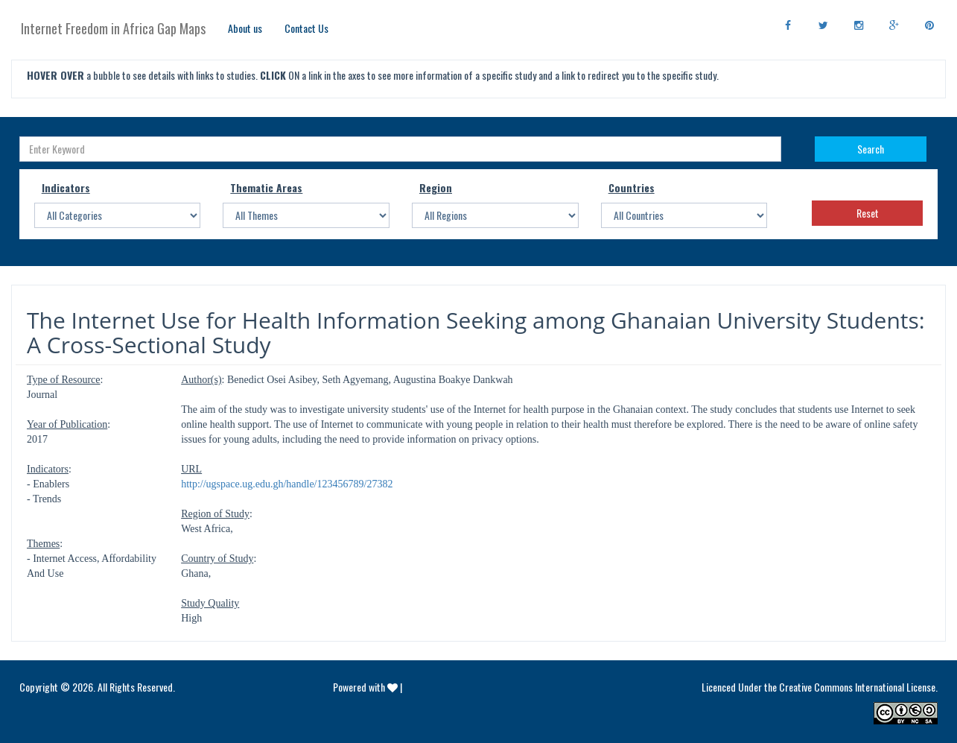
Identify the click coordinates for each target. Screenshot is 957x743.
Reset (867, 213)
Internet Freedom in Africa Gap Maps (113, 28)
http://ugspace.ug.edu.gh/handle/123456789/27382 (286, 484)
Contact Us (306, 28)
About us (245, 28)
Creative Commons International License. (858, 687)
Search (870, 148)
